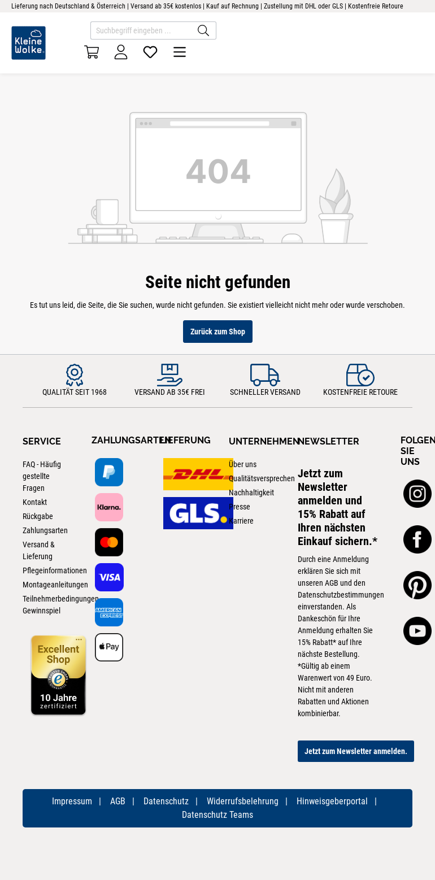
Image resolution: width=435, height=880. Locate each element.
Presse (239, 506)
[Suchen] (203, 30)
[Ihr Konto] (121, 52)
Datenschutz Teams (217, 814)
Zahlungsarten (45, 530)
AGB (117, 801)
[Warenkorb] (91, 52)
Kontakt (35, 502)
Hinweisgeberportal (332, 801)
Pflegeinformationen (55, 570)
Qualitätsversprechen (262, 478)
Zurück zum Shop (217, 331)
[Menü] (179, 52)
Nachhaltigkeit (251, 492)
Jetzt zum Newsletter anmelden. (355, 751)
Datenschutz (166, 801)
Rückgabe (38, 516)
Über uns (242, 464)
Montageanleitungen (55, 584)
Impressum (72, 801)
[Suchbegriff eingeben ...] (141, 30)
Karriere (241, 520)
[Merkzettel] (150, 52)
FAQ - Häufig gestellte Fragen (42, 476)
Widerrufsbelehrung (243, 801)
